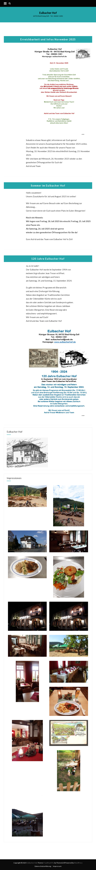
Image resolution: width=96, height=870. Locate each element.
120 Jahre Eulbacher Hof (48, 258)
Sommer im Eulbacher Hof (48, 185)
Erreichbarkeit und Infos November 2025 (48, 39)
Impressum (57, 866)
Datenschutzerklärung (43, 866)
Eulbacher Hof (48, 12)
